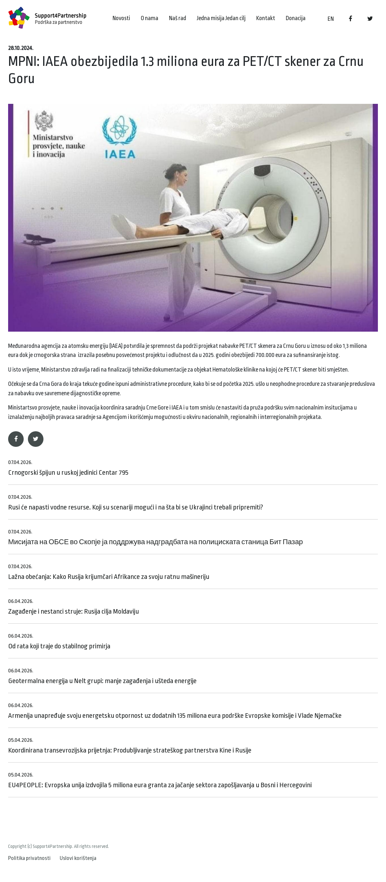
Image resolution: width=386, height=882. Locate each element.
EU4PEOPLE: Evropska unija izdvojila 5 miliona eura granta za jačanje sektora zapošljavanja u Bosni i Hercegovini (160, 780)
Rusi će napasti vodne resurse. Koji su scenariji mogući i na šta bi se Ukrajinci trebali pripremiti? (135, 502)
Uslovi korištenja (78, 858)
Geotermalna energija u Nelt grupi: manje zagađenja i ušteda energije (102, 676)
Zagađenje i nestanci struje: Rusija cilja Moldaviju (73, 606)
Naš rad (177, 18)
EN (331, 19)
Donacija (296, 18)
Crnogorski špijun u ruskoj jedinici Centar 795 (68, 467)
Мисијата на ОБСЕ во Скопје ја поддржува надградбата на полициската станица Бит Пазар (155, 537)
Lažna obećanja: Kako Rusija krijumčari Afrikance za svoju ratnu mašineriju (108, 572)
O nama (149, 18)
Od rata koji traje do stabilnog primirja (59, 641)
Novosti (121, 18)
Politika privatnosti (29, 858)
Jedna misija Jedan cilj (221, 18)
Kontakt (265, 18)
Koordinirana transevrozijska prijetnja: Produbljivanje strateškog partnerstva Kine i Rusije (129, 745)
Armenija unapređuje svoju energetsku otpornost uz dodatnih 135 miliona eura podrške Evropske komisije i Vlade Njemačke (175, 710)
